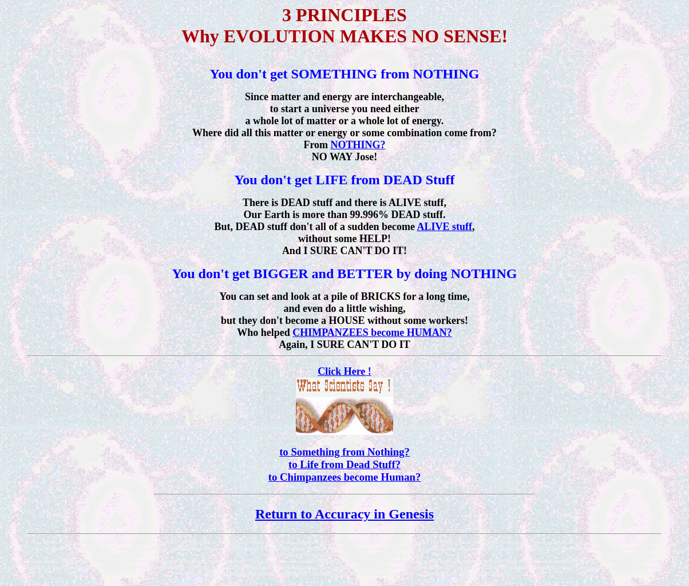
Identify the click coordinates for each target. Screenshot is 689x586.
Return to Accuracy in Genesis (344, 513)
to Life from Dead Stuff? (344, 464)
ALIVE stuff (445, 226)
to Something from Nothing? (344, 452)
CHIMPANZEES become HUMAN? (372, 332)
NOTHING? (358, 145)
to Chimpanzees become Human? (344, 477)
